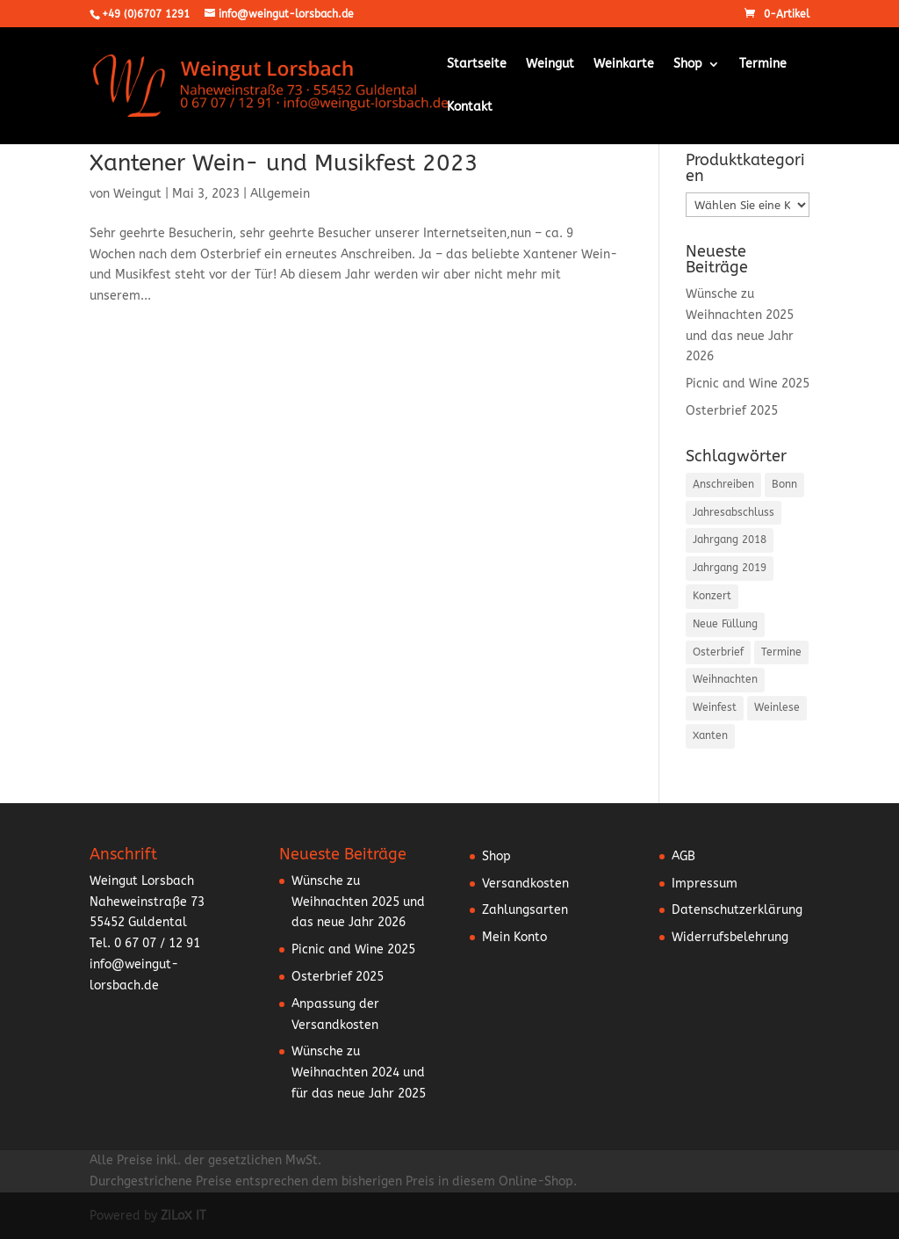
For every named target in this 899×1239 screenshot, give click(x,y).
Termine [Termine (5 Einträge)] (781, 652)
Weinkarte (623, 64)
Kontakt (470, 107)
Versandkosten (525, 883)
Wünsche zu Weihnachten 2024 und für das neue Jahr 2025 (358, 1072)
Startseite (477, 64)
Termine (763, 64)
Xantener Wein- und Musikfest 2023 (284, 163)
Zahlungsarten (525, 909)
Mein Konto (514, 937)
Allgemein (280, 193)
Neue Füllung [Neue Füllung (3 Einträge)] (725, 624)
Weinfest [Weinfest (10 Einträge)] (715, 707)
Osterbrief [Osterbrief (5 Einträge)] (718, 652)
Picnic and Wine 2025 (747, 383)
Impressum (704, 883)
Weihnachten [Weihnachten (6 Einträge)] (725, 679)
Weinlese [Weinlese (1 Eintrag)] (777, 707)
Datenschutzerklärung (737, 909)
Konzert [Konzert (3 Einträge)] (712, 596)
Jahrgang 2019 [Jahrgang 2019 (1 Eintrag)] (729, 568)
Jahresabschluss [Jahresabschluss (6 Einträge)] (733, 512)
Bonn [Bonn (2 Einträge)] (784, 484)
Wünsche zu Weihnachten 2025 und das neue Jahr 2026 (358, 902)
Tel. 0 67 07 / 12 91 (145, 943)
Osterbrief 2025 (732, 410)
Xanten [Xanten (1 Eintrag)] (710, 735)
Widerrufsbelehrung (730, 937)
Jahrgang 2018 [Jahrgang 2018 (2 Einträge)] (729, 539)
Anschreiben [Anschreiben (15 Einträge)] (723, 484)
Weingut (550, 64)
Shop (687, 64)
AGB (683, 856)
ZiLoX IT (183, 1215)
